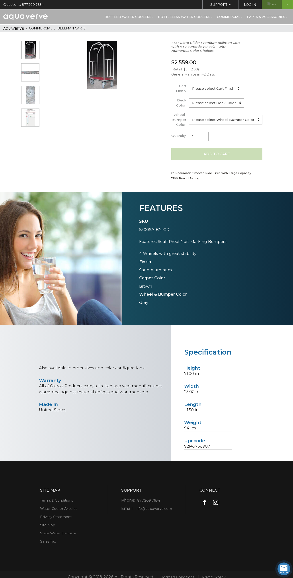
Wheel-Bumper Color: (179, 119)
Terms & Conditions (56, 501)
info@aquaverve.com (154, 509)
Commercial (229, 17)
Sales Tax (46, 542)
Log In (244, 4)
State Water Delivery (57, 534)
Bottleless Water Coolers (185, 17)
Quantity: (178, 136)
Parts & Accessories (267, 17)
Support (214, 4)
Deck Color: (181, 102)
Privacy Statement (55, 518)
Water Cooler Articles (58, 509)
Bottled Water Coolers (129, 17)
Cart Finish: (181, 88)
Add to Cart (216, 154)
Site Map (46, 526)
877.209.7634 (147, 501)
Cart (279, 4)
